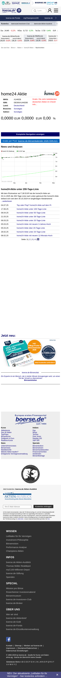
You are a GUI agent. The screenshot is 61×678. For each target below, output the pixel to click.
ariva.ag (9, 657)
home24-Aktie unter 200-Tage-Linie (20, 189)
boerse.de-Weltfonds (35, 36)
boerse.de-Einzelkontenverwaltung (22, 629)
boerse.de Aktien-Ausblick (18, 562)
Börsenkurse (6, 436)
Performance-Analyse (16, 547)
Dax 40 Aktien (6, 432)
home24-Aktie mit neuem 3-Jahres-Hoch (34, 224)
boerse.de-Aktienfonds (11, 36)
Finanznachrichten (40, 452)
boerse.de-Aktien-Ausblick (43, 24)
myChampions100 (30, 18)
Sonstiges (18, 109)
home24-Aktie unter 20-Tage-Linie (31, 220)
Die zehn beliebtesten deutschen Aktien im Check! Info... (44, 101)
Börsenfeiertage (39, 456)
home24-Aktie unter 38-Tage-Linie (31, 217)
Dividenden (37, 454)
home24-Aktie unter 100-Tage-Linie (31, 209)
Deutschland (19, 105)
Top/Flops (4, 434)
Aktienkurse (5, 430)
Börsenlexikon (38, 446)
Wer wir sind (12, 614)
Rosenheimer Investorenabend (20, 592)
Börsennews (5, 448)
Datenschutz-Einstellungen (17, 651)
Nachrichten (39, 47)
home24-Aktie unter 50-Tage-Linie (31, 213)
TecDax (37, 31)
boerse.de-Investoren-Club (20, 24)
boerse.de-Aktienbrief (16, 618)
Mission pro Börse (14, 588)
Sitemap (18, 646)
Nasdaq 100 (37, 438)
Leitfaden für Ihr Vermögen (18, 536)
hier (49, 519)
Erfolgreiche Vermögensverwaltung (14, 454)
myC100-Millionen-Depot (18, 569)
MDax (20, 31)
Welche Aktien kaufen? (9, 452)
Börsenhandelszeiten (41, 450)
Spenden (10, 577)
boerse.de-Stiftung (15, 573)
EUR (54, 31)
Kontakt (9, 646)
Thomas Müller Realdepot (18, 566)
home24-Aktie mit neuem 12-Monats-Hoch (34, 235)
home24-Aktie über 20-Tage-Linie (31, 228)
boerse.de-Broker (14, 603)
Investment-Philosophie (17, 540)
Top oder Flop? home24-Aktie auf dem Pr (34, 205)
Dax (2, 31)
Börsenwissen (38, 448)
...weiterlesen (6, 201)
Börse (13, 47)
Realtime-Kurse (7, 440)
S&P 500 (36, 440)
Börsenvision (12, 543)
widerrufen (21, 519)
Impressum (10, 648)
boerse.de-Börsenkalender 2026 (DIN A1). (38, 141)
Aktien (19, 47)
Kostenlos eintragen (43, 506)
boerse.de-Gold (13, 622)
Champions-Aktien (15, 551)
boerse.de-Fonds (13, 18)
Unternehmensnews (8, 446)
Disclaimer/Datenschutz (27, 648)
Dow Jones (37, 436)
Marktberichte (6, 450)
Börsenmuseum (13, 595)
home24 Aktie (28, 47)
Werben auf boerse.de (33, 646)
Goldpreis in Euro (7, 438)
